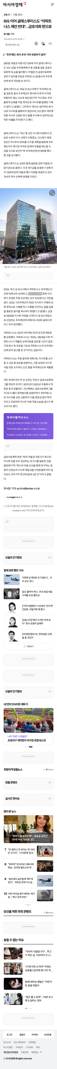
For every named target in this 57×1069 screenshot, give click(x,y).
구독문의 (19, 1047)
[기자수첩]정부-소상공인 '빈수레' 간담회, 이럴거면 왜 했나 (37, 607)
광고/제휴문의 (19, 1042)
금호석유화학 (35, 293)
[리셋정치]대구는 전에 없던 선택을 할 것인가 (37, 636)
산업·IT (7, 15)
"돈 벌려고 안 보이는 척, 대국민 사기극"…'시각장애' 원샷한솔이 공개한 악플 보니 (28, 435)
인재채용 (32, 1042)
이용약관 (24, 1052)
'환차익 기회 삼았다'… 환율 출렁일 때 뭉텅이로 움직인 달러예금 (27, 999)
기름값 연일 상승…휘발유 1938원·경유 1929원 (26, 983)
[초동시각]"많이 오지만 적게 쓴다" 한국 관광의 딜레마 (36, 622)
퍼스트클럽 (7, 1047)
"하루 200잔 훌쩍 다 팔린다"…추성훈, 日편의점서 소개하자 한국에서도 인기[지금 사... (28, 429)
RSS (38, 1047)
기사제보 (29, 1047)
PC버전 (35, 1034)
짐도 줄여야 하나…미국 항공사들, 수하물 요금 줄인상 (37, 593)
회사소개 (7, 1042)
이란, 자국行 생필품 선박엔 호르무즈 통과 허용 (27, 953)
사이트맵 (47, 1034)
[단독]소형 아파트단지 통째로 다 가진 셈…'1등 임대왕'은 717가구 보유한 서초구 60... (28, 423)
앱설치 (22, 1034)
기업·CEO (17, 15)
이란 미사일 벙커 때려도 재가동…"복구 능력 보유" (27, 968)
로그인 (9, 1034)
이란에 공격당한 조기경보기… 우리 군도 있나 (37, 579)
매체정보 (35, 1052)
